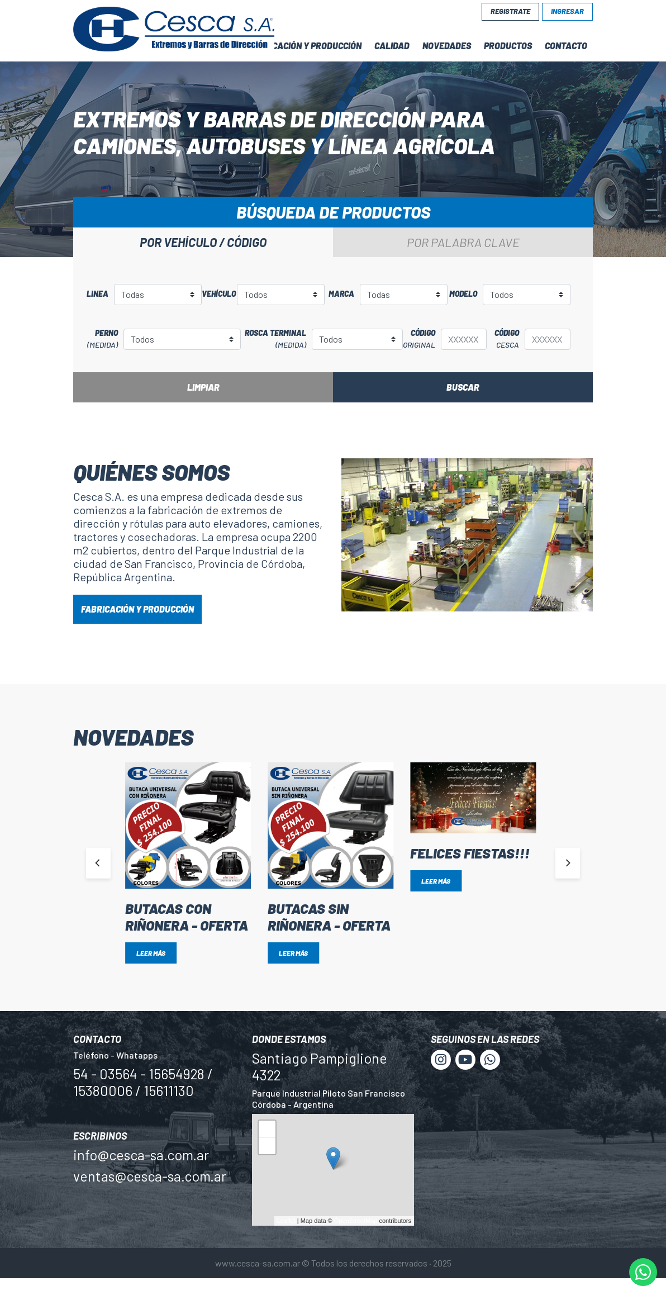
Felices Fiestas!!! (470, 853)
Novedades (446, 45)
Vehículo (216, 293)
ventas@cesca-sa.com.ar (149, 1176)
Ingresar (567, 11)
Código (419, 339)
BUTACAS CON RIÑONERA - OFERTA (186, 916)
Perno (98, 339)
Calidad (392, 45)
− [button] (267, 1147)
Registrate (510, 11)
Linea (97, 293)
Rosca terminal (273, 339)
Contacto (566, 45)
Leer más (150, 953)
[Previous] (98, 863)
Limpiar (203, 387)
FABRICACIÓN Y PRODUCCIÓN (137, 609)
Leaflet (286, 1220)
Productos (508, 45)
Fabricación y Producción (305, 45)
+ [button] (267, 1130)
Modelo (463, 293)
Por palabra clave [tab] (463, 242)
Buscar (462, 387)
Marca (341, 293)
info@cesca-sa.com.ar (141, 1154)
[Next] (567, 863)
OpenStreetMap (356, 1220)
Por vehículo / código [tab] (203, 242)
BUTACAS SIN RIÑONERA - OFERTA (329, 916)
